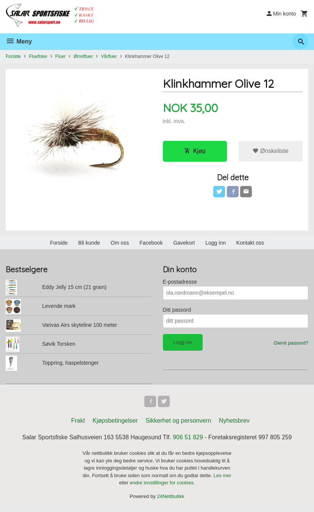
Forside (13, 56)
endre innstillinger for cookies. (162, 483)
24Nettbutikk (170, 497)
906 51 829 (188, 438)
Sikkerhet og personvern (178, 421)
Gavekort (184, 243)
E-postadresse (180, 282)
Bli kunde (89, 243)
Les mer (222, 476)
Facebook (150, 243)
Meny (19, 41)
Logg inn (215, 243)
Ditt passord (177, 310)
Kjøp (195, 151)
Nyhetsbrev (234, 421)
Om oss (120, 243)
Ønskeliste (271, 151)
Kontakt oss (250, 243)
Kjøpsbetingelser (115, 421)
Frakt (78, 421)
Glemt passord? (290, 343)
